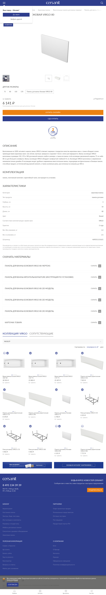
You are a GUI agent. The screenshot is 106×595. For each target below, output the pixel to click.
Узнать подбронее (12, 580)
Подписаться (95, 490)
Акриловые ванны (44, 10)
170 (22, 91)
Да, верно (16, 14)
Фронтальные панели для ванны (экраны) (67, 10)
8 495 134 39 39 (12, 485)
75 (5, 91)
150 (16, 91)
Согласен (12, 584)
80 (10, 91)
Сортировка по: (80, 347)
